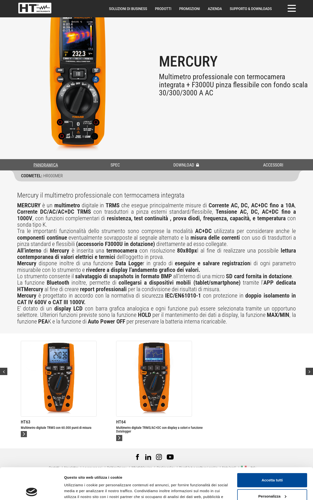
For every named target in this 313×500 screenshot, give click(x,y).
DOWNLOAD (186, 164)
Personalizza (272, 464)
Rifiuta (272, 480)
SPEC (115, 164)
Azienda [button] (215, 9)
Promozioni (189, 9)
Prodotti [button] (163, 9)
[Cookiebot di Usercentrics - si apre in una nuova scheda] (31, 490)
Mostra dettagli (77, 490)
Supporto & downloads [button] (251, 9)
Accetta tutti (272, 448)
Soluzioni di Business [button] (128, 9)
